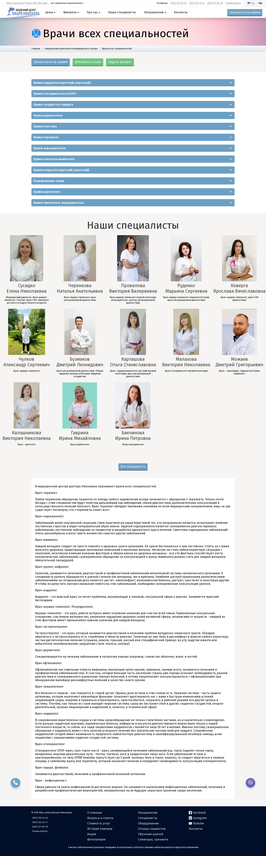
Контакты (180, 12)
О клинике (94, 812)
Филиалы (71, 12)
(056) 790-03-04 (179, 3)
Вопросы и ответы (100, 818)
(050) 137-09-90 (215, 3)
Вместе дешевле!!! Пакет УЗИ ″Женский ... (27, 3)
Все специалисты (133, 466)
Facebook (197, 812)
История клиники (99, 828)
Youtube (196, 823)
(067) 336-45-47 (196, 3)
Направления (155, 12)
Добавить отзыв (88, 62)
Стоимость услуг (98, 823)
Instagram (198, 818)
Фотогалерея (96, 839)
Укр (253, 3)
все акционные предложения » (67, 3)
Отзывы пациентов (152, 828)
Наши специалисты (122, 12)
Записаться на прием (244, 12)
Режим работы (233, 3)
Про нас (93, 12)
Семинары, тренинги (153, 839)
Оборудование (148, 823)
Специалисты (147, 818)
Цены (50, 12)
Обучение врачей (150, 834)
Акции (91, 834)
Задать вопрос (120, 62)
